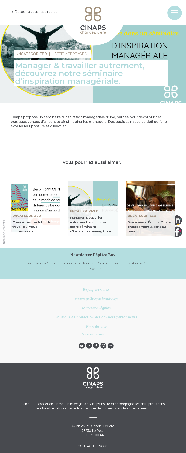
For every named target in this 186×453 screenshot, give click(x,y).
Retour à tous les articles (36, 12)
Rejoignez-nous (96, 289)
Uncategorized (26, 216)
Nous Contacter (4, 232)
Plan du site (96, 326)
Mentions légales (96, 307)
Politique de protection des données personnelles (96, 317)
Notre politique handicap (96, 298)
